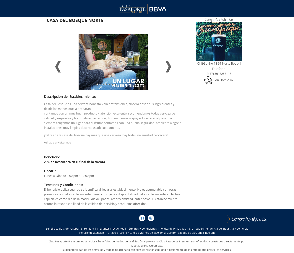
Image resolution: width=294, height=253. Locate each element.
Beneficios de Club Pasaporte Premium (70, 228)
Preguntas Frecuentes (110, 228)
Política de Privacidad (173, 228)
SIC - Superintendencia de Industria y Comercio (218, 228)
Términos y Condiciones (142, 228)
